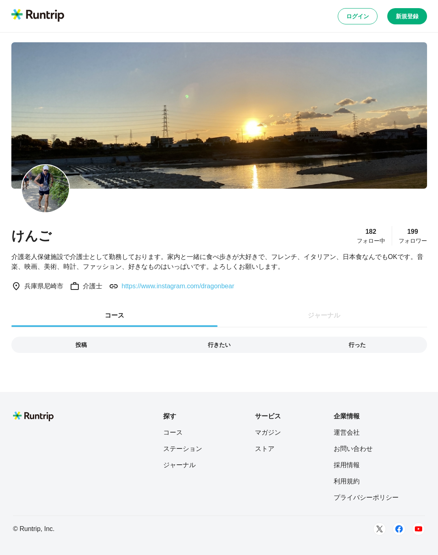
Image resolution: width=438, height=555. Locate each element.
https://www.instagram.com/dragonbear (178, 286)
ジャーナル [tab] (324, 315)
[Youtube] (418, 528)
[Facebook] (399, 528)
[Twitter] (379, 528)
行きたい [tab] (219, 345)
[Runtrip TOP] (37, 16)
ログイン (357, 16)
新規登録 (407, 16)
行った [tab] (357, 345)
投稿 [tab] (81, 345)
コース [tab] (114, 315)
